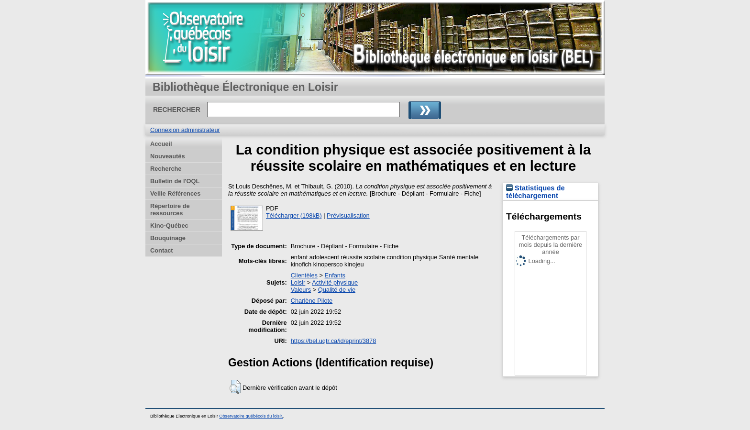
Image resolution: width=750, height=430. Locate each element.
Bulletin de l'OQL (174, 181)
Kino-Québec (169, 225)
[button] (235, 387)
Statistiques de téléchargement (535, 191)
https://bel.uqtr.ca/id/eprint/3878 (333, 340)
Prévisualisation (348, 215)
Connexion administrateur (185, 129)
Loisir (298, 282)
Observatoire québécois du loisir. (251, 416)
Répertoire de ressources (170, 209)
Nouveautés (167, 156)
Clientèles (304, 275)
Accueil (161, 143)
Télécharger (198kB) (294, 215)
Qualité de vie (336, 289)
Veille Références (175, 193)
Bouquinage (168, 238)
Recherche (165, 168)
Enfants (335, 275)
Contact (161, 250)
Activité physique (335, 282)
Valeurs (301, 289)
